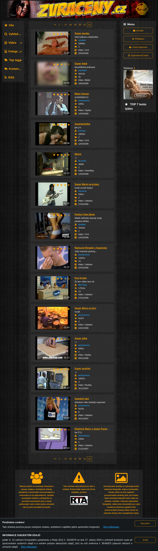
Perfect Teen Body (85, 214)
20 (80, 25)
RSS (9, 77)
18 (70, 25)
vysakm (82, 40)
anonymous (84, 100)
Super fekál (81, 63)
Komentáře (14, 68)
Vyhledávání (15, 34)
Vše (9, 25)
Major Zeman (82, 94)
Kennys (82, 131)
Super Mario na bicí (85, 308)
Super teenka (82, 33)
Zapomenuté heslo (138, 55)
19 (75, 25)
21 (85, 25)
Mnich (78, 154)
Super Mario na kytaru (87, 184)
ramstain (82, 70)
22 (89, 25)
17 (66, 25)
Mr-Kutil (82, 161)
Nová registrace (138, 47)
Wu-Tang (82, 285)
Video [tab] (10, 42)
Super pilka (81, 338)
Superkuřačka (82, 124)
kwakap (82, 224)
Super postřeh (82, 368)
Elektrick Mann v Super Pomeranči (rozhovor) (100, 429)
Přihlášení (138, 39)
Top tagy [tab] (13, 60)
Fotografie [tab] (14, 51)
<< (55, 25)
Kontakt (138, 30)
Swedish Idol (82, 399)
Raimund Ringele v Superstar (91, 248)
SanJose (82, 191)
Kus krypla (81, 278)
